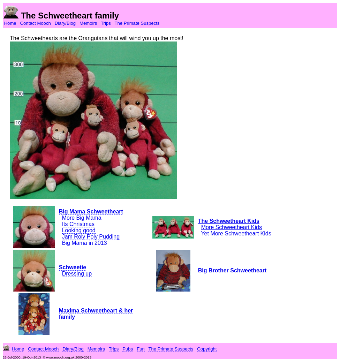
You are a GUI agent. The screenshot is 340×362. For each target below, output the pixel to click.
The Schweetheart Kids (228, 221)
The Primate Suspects (136, 23)
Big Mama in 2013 (84, 243)
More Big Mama (81, 218)
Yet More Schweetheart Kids (236, 233)
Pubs (127, 349)
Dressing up (77, 274)
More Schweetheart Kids (231, 227)
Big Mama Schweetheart (91, 211)
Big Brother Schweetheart (232, 270)
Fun (141, 349)
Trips (106, 23)
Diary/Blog (65, 23)
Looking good (79, 230)
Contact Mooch (35, 23)
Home (10, 23)
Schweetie (72, 267)
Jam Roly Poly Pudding (91, 237)
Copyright (207, 349)
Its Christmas (78, 224)
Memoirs (88, 23)
